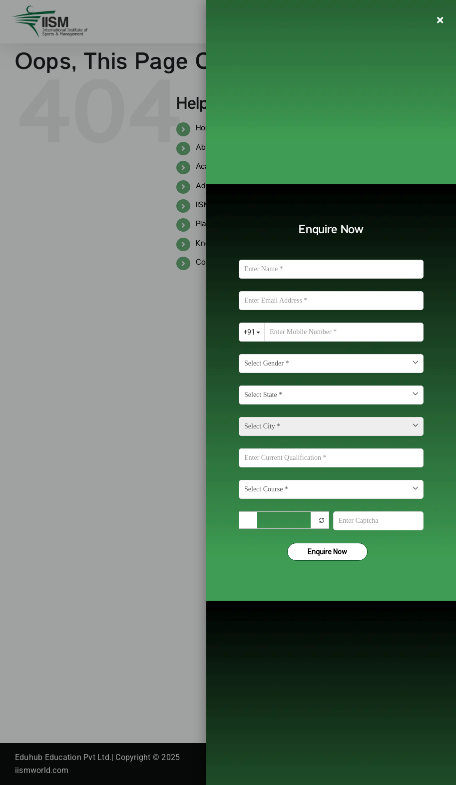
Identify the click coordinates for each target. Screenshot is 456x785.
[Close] (440, 20)
